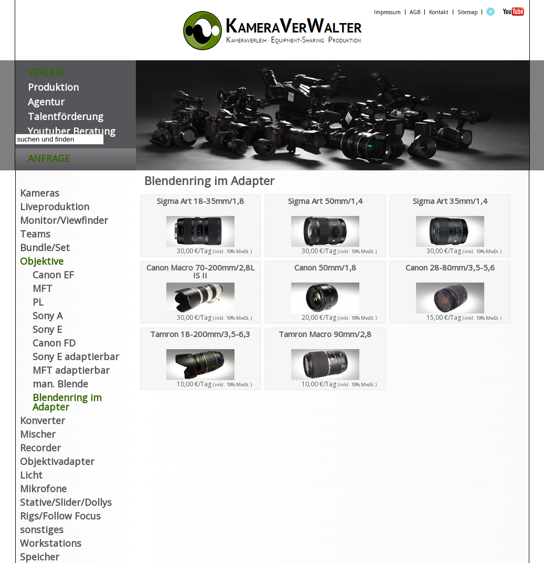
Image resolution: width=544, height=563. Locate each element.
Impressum (387, 12)
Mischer (38, 434)
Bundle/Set (45, 247)
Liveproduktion (54, 206)
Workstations (50, 543)
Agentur (46, 99)
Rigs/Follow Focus (60, 516)
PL (38, 302)
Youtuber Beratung (71, 129)
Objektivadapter (57, 461)
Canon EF (53, 274)
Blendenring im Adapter (67, 402)
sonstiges (41, 529)
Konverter (42, 420)
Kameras (39, 193)
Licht (31, 475)
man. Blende (60, 383)
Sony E (47, 329)
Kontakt (439, 12)
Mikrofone (43, 488)
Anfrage (49, 156)
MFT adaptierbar (71, 370)
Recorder (40, 447)
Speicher (39, 556)
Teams (35, 234)
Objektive (41, 261)
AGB (415, 12)
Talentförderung (65, 114)
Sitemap (467, 12)
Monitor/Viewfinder (64, 220)
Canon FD (54, 343)
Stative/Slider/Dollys (66, 502)
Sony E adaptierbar (76, 356)
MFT (42, 288)
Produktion (53, 85)
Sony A (47, 315)
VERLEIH (46, 70)
